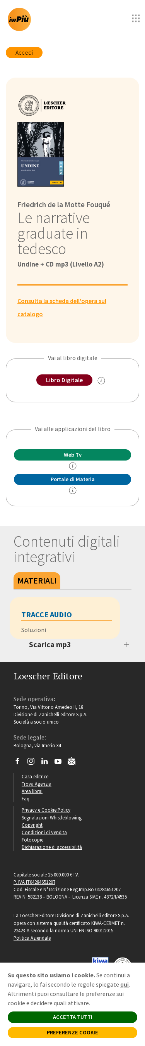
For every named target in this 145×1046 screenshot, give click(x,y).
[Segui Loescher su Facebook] (20, 763)
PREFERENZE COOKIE (72, 1032)
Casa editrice (35, 776)
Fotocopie (32, 839)
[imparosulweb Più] (21, 19)
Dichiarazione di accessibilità (52, 847)
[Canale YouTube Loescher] (61, 763)
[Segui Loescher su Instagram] (34, 763)
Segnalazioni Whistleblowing (52, 817)
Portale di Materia (73, 479)
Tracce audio (46, 614)
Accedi (24, 52)
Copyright (32, 825)
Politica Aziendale (32, 938)
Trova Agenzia (36, 784)
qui (124, 984)
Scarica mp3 (50, 644)
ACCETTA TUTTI (72, 1016)
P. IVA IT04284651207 (34, 882)
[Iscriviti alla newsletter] (74, 762)
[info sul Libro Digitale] (101, 380)
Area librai (32, 791)
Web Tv (73, 454)
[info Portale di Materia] (73, 490)
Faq (25, 798)
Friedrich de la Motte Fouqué (63, 204)
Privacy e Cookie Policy (46, 810)
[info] (73, 466)
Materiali (36, 580)
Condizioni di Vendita (44, 832)
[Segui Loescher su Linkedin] (47, 763)
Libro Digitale (64, 380)
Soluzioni (33, 630)
